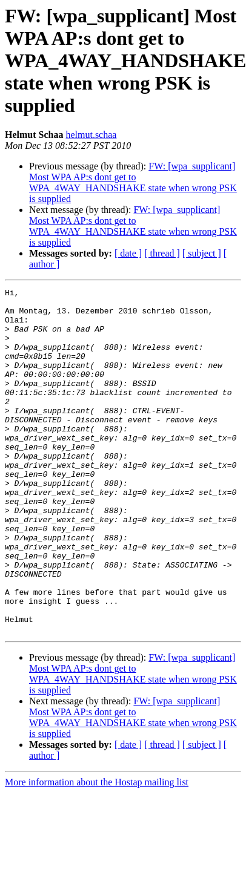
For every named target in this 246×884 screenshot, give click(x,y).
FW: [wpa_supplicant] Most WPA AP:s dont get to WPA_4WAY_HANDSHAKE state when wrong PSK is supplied (133, 182)
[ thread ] (162, 253)
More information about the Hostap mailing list (96, 829)
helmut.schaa (90, 134)
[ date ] (128, 253)
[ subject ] (201, 253)
